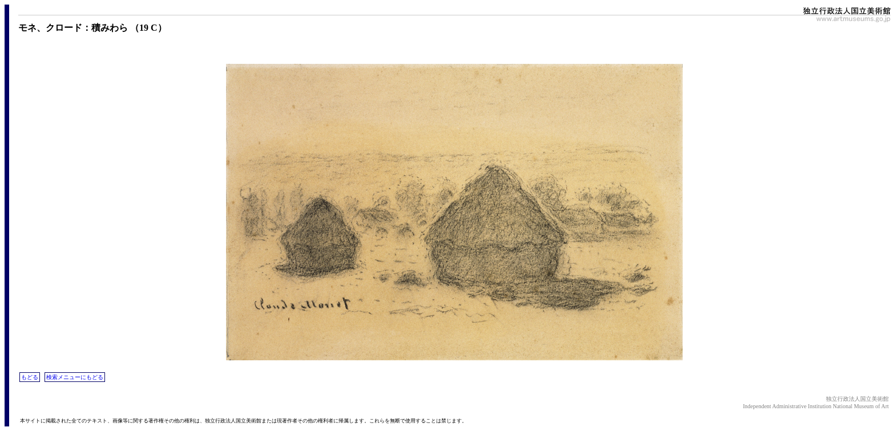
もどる (29, 377)
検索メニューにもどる (74, 377)
